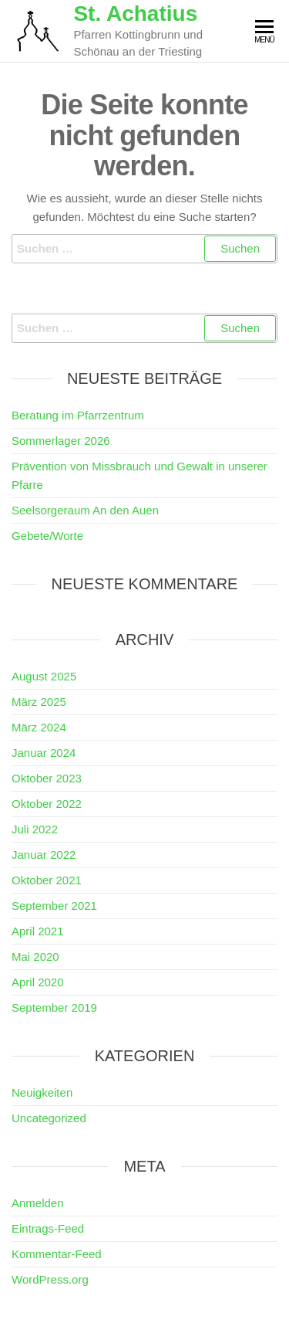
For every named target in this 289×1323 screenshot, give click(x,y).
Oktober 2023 (47, 778)
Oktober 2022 (47, 803)
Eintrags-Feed (48, 1228)
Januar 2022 (44, 854)
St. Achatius (135, 13)
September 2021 (54, 905)
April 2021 (38, 931)
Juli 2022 (35, 829)
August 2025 (44, 676)
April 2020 (38, 982)
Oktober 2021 (47, 880)
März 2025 (39, 701)
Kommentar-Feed (57, 1253)
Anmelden (38, 1202)
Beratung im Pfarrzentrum (78, 415)
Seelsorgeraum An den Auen (85, 510)
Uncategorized (49, 1118)
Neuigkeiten (42, 1092)
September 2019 (54, 1007)
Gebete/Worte (47, 535)
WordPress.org (50, 1279)
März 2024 (39, 727)
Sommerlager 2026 (61, 440)
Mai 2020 (35, 956)
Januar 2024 (44, 752)
